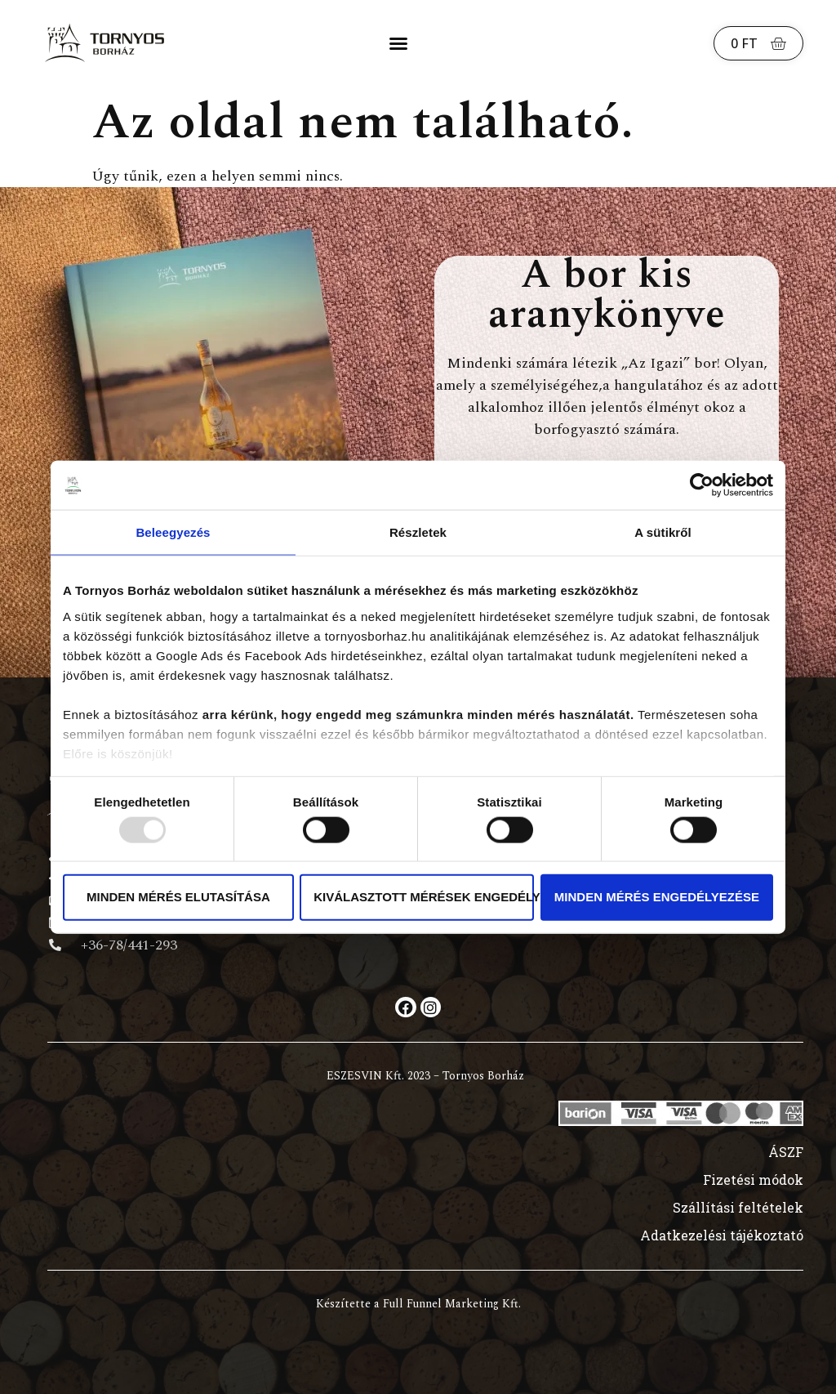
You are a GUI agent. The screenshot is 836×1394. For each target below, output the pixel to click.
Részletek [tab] (418, 532)
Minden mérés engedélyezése (656, 897)
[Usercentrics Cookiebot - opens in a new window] (701, 485)
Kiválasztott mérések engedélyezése (424, 897)
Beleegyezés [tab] (173, 532)
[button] (398, 43)
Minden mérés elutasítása (178, 897)
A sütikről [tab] (662, 532)
